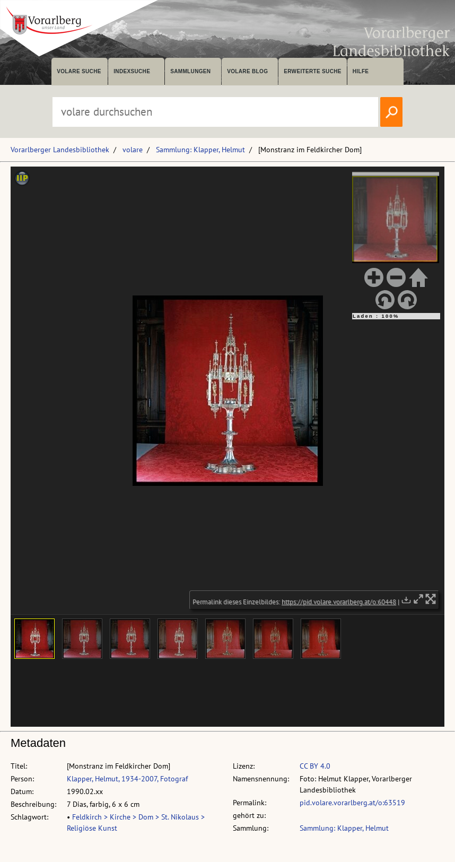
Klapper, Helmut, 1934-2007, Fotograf (127, 778)
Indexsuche (131, 71)
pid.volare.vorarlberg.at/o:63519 (352, 802)
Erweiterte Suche (313, 71)
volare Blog (247, 71)
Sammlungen (190, 71)
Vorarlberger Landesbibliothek (60, 149)
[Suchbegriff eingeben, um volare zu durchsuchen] (215, 112)
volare (132, 149)
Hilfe (361, 71)
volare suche (79, 71)
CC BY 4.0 (315, 766)
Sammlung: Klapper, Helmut (200, 149)
